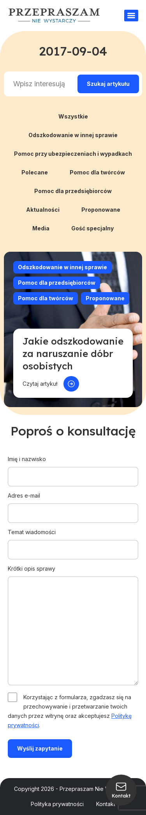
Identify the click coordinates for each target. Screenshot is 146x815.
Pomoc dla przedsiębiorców (73, 191)
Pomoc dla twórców (97, 172)
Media (40, 228)
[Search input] (39, 83)
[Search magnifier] (108, 83)
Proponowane (100, 209)
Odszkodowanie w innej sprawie (73, 135)
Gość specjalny (92, 228)
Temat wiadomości (73, 541)
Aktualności (43, 209)
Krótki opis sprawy (73, 625)
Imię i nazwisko (73, 468)
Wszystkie (73, 116)
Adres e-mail (73, 504)
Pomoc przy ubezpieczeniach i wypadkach (73, 153)
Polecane (34, 172)
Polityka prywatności (57, 804)
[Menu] (131, 15)
